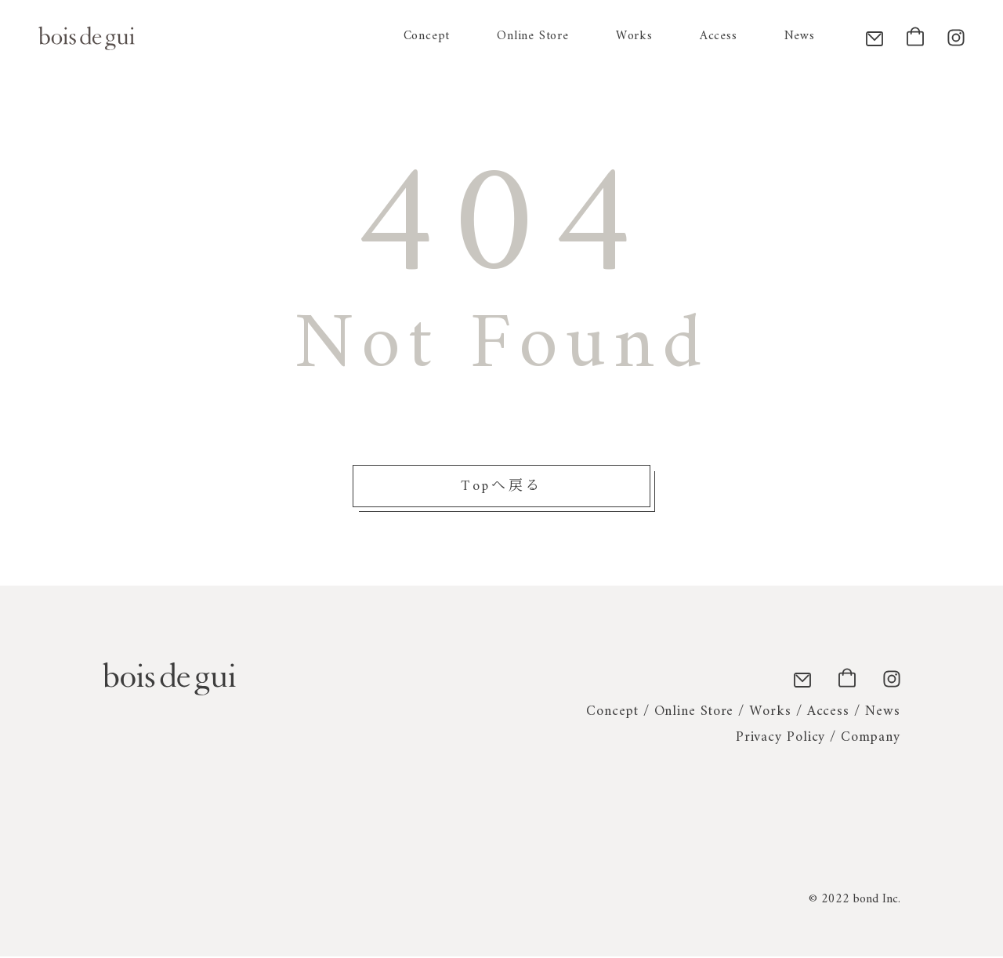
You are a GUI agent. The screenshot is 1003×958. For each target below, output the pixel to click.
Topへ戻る (502, 487)
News (799, 36)
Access (718, 36)
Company (870, 738)
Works (634, 36)
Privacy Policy (781, 738)
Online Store (533, 36)
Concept (427, 36)
